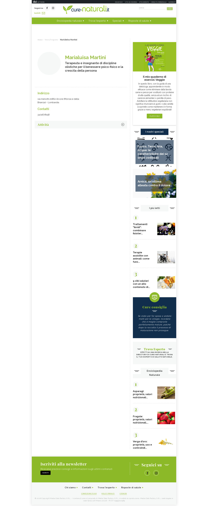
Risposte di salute (138, 20)
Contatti (86, 488)
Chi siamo (68, 488)
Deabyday (119, 2)
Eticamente (144, 2)
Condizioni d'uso (87, 495)
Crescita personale (158, 2)
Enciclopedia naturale (69, 20)
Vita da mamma (131, 2)
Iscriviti (67, 8)
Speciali (117, 20)
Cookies (125, 495)
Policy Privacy (108, 495)
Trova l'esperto (97, 20)
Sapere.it (172, 2)
